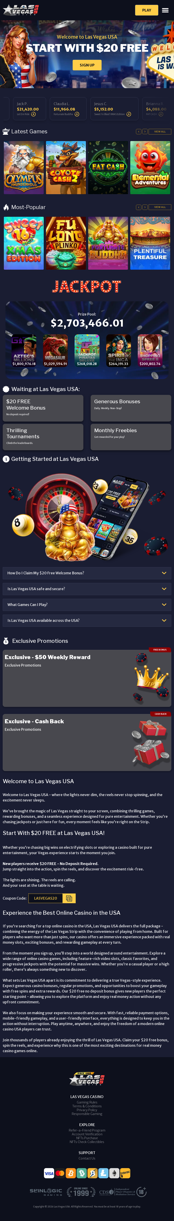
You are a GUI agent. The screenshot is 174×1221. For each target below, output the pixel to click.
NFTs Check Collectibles (87, 1142)
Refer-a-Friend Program (87, 1130)
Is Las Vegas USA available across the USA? (43, 620)
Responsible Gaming (87, 1114)
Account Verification (87, 1134)
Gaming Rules (87, 1102)
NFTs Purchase (87, 1138)
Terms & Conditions (87, 1106)
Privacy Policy (87, 1110)
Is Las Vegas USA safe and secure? (36, 589)
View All (160, 131)
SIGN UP (87, 65)
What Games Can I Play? (27, 604)
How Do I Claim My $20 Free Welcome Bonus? (45, 573)
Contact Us (87, 1158)
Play (146, 10)
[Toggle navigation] (165, 10)
